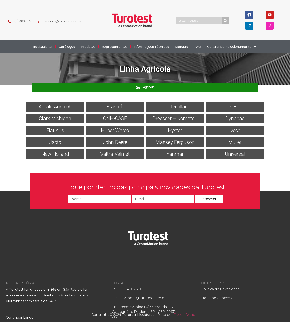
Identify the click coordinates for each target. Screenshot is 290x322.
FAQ (197, 46)
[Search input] (200, 20)
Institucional (42, 46)
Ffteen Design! (186, 315)
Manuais (181, 46)
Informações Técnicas (151, 46)
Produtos (88, 46)
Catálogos (67, 46)
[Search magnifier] (225, 20)
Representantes (114, 46)
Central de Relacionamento (232, 46)
